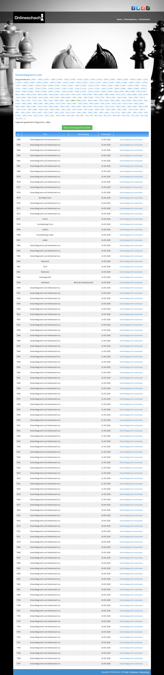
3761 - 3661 (27, 109)
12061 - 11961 (113, 85)
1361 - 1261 (32, 115)
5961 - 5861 (43, 103)
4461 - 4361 (82, 106)
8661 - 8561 (137, 94)
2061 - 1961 (87, 112)
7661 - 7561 (116, 97)
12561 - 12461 (47, 85)
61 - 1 (22, 118)
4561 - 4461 (70, 106)
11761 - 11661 (21, 88)
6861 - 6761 (76, 100)
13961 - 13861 (129, 79)
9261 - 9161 (70, 94)
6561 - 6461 (109, 100)
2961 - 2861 (116, 109)
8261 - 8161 (49, 97)
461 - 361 (121, 115)
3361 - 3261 (71, 109)
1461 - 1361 (21, 115)
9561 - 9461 (37, 94)
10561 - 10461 (47, 91)
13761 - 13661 (22, 82)
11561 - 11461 (47, 88)
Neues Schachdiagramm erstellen (77, 127)
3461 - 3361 (60, 109)
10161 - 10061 (100, 91)
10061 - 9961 (113, 91)
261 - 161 (139, 115)
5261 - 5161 (122, 103)
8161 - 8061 (60, 97)
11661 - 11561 (34, 88)
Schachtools (144, 19)
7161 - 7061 (42, 100)
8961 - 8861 (104, 94)
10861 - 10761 (140, 88)
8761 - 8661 (126, 94)
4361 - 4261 (93, 106)
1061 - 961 (65, 115)
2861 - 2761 (127, 109)
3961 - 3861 (137, 106)
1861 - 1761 (109, 112)
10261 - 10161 (87, 91)
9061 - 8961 (93, 94)
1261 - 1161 (43, 115)
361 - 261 (130, 115)
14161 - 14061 (102, 79)
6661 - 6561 (98, 100)
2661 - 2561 (20, 112)
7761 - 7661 (105, 97)
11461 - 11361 (60, 88)
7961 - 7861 (83, 97)
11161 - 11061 (100, 88)
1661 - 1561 (132, 112)
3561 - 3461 (49, 109)
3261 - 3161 (83, 109)
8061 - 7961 (71, 97)
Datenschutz (144, 672)
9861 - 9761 (136, 91)
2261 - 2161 (65, 112)
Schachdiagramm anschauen (131, 139)
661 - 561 (103, 115)
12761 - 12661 (21, 85)
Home (119, 19)
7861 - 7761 (94, 97)
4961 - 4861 (26, 106)
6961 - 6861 (65, 100)
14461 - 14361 (63, 79)
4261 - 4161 (104, 106)
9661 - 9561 (26, 94)
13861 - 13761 (142, 79)
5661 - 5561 (77, 103)
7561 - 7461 (127, 97)
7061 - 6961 (53, 100)
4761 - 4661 (48, 106)
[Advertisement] (82, 45)
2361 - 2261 (53, 112)
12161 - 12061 (100, 85)
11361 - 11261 (74, 88)
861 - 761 (84, 115)
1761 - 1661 (121, 112)
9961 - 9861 (124, 91)
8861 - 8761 (115, 94)
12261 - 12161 (87, 85)
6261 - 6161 (143, 100)
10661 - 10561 (34, 91)
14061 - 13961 (116, 79)
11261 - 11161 (87, 88)
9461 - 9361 (48, 94)
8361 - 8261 (38, 97)
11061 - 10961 (113, 88)
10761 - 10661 (21, 91)
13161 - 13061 (101, 82)
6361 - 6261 (132, 100)
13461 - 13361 (62, 82)
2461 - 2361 (42, 112)
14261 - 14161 (89, 79)
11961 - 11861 (126, 85)
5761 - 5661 (66, 103)
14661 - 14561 (36, 79)
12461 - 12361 (60, 85)
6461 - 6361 (121, 100)
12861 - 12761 (141, 82)
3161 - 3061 (94, 109)
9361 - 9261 (59, 94)
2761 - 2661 (138, 109)
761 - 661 (93, 115)
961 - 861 (75, 115)
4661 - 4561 (59, 106)
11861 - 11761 (140, 85)
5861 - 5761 (55, 103)
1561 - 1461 (143, 112)
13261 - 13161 (88, 82)
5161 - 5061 (133, 103)
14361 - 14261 (76, 79)
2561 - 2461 (31, 112)
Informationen (130, 19)
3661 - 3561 (38, 109)
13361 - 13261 (75, 82)
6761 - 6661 (87, 100)
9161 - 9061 (82, 94)
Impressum (134, 672)
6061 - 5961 (32, 103)
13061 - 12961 (115, 82)
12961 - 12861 (128, 82)
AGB (127, 672)
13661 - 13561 (35, 82)
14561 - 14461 (50, 79)
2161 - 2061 (76, 112)
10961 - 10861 (126, 88)
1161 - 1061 (55, 115)
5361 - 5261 (111, 103)
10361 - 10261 (74, 91)
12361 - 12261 (74, 85)
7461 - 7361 (138, 97)
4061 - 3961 (126, 106)
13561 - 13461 (49, 82)
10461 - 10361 (60, 91)
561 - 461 (112, 115)
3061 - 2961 (105, 109)
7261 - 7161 (31, 100)
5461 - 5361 (99, 103)
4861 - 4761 (37, 106)
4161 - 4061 (115, 106)
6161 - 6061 (21, 103)
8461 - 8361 (27, 97)
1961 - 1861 (98, 112)
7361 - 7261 (20, 100)
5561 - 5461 (88, 103)
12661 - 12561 (34, 85)
